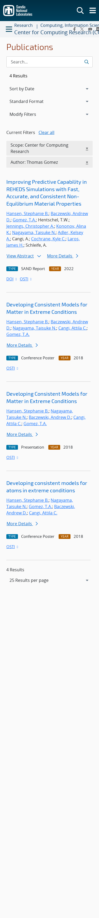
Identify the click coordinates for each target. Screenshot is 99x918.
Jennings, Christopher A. (30, 226)
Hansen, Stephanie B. (27, 213)
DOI (12, 278)
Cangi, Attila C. (72, 328)
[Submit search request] (86, 61)
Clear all (46, 132)
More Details (62, 256)
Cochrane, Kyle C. (48, 239)
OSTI (26, 278)
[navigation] (49, 580)
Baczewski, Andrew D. (50, 417)
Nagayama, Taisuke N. (34, 232)
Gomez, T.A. (24, 220)
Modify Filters (29, 114)
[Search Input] (49, 61)
